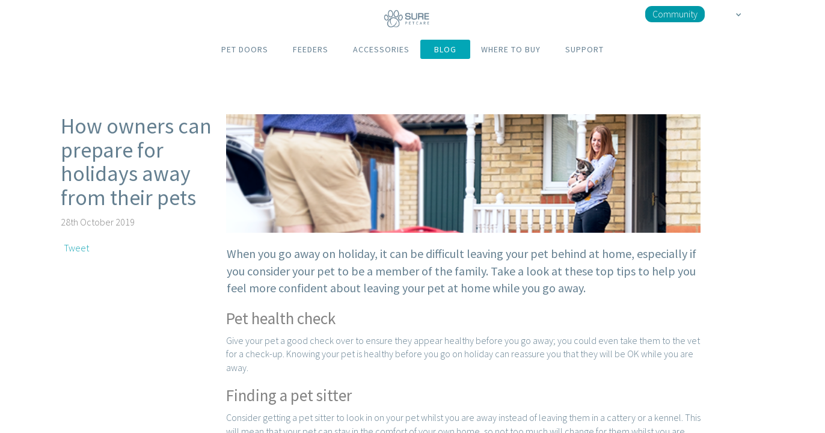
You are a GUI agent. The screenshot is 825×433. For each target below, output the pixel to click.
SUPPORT (584, 49)
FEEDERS (310, 49)
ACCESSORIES (381, 49)
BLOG (445, 49)
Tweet (76, 248)
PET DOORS (244, 49)
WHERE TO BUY (511, 49)
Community (675, 14)
